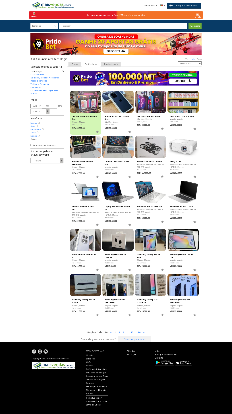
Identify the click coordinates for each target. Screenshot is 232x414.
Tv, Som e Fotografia (39, 84)
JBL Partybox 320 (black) (149, 116)
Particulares (91, 64)
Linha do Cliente (93, 405)
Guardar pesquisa (134, 339)
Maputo (33, 123)
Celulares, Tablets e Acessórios (44, 78)
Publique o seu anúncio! (166, 354)
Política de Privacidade (96, 369)
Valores (89, 366)
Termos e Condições (95, 379)
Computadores (37, 74)
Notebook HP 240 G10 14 (181, 206)
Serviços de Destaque (96, 373)
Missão (89, 355)
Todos (75, 64)
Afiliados (131, 351)
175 (131, 332)
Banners (90, 383)
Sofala (33, 133)
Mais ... (33, 139)
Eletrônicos (35, 87)
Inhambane (35, 129)
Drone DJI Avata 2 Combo (149, 161)
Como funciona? (94, 398)
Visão (88, 362)
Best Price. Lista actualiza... (183, 116)
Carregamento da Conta (97, 376)
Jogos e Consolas (38, 81)
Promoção (131, 354)
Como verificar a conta (96, 401)
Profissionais (111, 64)
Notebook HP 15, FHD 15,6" (150, 206)
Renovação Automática (96, 386)
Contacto (159, 358)
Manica (33, 136)
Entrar (157, 351)
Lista (193, 59)
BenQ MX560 (176, 161)
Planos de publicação (96, 390)
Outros (33, 94)
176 (138, 332)
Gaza (32, 126)
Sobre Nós (90, 359)
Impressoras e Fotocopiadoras (44, 90)
